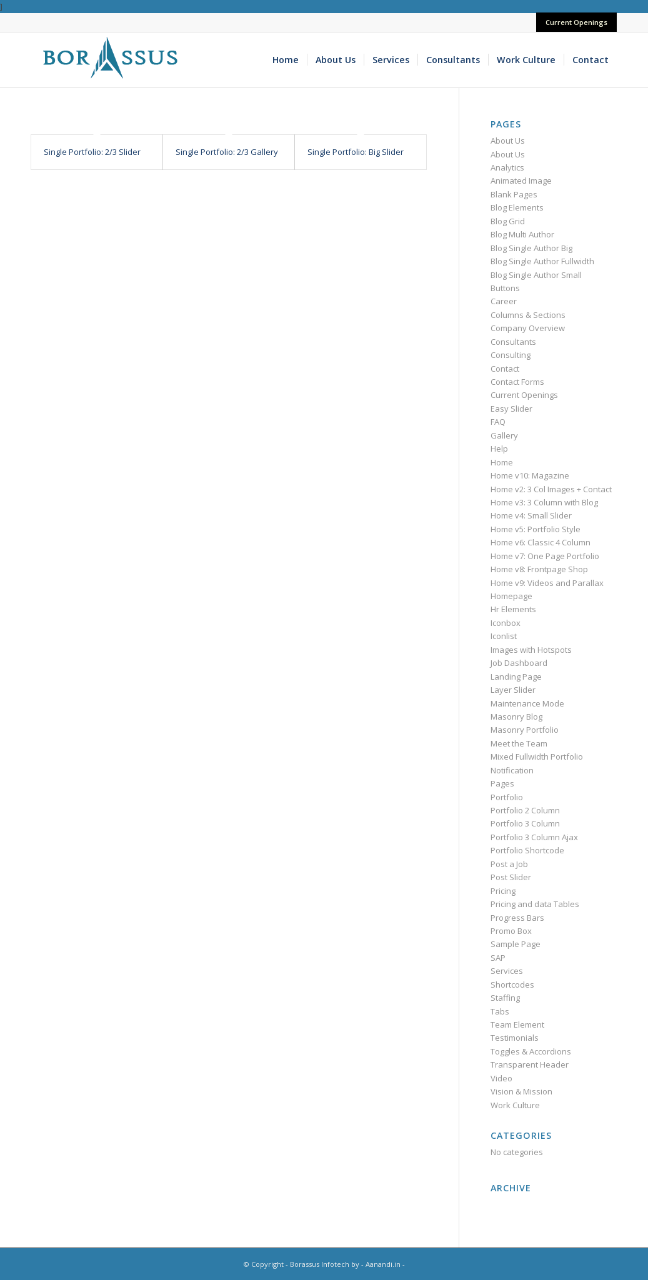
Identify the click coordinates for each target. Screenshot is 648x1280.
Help (499, 448)
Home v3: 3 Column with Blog (544, 502)
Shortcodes (512, 984)
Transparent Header (530, 1064)
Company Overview (528, 328)
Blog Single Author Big (531, 248)
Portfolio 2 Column (525, 810)
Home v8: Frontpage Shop (539, 569)
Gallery (504, 435)
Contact (505, 368)
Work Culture (515, 1105)
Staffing (505, 997)
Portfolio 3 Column (525, 823)
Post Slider (511, 877)
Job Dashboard (519, 662)
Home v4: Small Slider (531, 515)
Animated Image (521, 180)
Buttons (505, 288)
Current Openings (576, 22)
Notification (512, 770)
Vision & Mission (521, 1091)
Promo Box (511, 930)
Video (501, 1078)
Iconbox (506, 622)
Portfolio (507, 797)
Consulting (511, 354)
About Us (508, 140)
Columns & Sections (528, 314)
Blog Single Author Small (536, 274)
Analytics (507, 167)
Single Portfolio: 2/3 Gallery (227, 151)
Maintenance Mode (527, 703)
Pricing (503, 890)
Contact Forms (517, 381)
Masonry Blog (516, 716)
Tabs (500, 1011)
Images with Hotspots (531, 649)
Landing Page (516, 676)
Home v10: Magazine (530, 475)
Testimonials (515, 1037)
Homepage (511, 596)
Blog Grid (508, 221)
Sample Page (516, 944)
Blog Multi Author (522, 234)
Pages (502, 783)
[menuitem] (573, 22)
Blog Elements (517, 207)
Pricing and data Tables (535, 904)
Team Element (517, 1024)
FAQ (498, 421)
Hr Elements (513, 609)
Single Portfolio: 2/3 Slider (92, 151)
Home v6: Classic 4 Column (541, 542)
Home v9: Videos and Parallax (547, 582)
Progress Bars (517, 917)
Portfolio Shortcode (527, 850)
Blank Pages (514, 194)
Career (504, 301)
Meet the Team (519, 743)
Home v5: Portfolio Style (536, 529)
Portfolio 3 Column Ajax (534, 837)
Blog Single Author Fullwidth (542, 261)
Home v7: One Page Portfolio (545, 556)
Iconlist (504, 636)
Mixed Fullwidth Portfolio (537, 756)
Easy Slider (511, 408)
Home (502, 462)
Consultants (513, 341)
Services (507, 970)
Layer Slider (513, 689)
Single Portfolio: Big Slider (355, 151)
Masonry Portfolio (525, 729)
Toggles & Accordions (531, 1051)
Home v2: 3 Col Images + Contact (551, 489)
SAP (498, 957)
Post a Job (509, 864)
